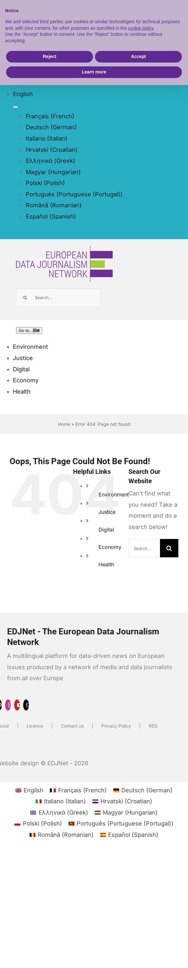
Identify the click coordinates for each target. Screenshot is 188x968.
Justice (107, 512)
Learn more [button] (94, 71)
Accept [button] (138, 56)
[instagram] (8, 704)
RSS (153, 725)
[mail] (26, 704)
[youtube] (17, 704)
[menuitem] (68, 94)
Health (106, 564)
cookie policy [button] (140, 28)
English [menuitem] (33, 790)
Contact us (72, 725)
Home (64, 424)
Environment (114, 494)
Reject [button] (49, 56)
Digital (106, 529)
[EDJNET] (64, 251)
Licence (35, 725)
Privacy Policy (116, 725)
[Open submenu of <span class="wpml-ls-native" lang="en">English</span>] (15, 107)
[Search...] (58, 297)
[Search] (25, 297)
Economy (110, 547)
